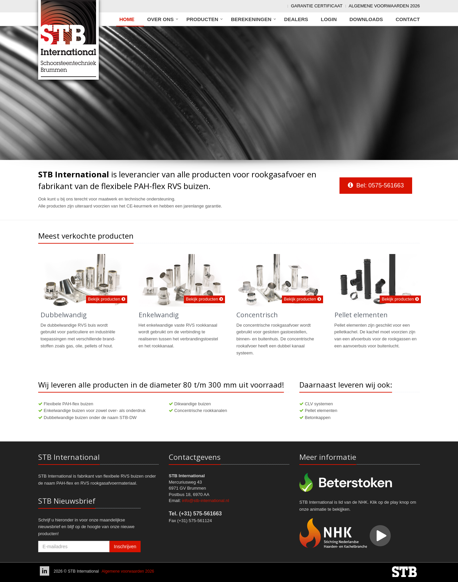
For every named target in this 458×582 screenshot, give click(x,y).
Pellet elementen (361, 314)
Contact (408, 19)
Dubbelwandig (64, 314)
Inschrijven (125, 546)
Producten (202, 19)
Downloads (366, 19)
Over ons (160, 19)
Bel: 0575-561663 (376, 185)
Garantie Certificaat (316, 5)
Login (329, 19)
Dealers (296, 19)
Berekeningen (251, 19)
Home (127, 19)
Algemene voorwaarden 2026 (384, 5)
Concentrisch (257, 314)
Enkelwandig (159, 314)
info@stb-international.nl (205, 500)
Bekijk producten (106, 299)
